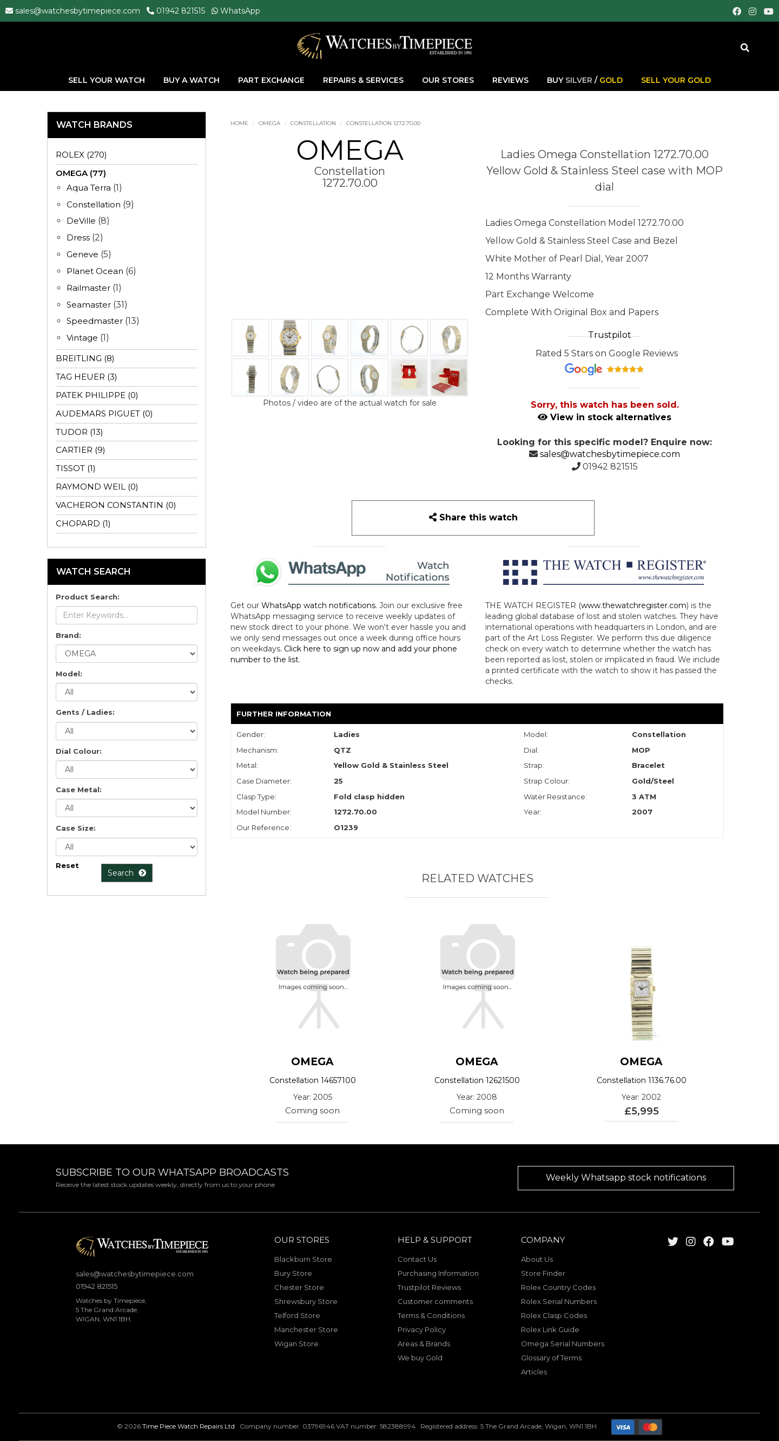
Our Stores (448, 81)
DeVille (81, 221)
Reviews (510, 81)
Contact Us (417, 1259)
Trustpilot (609, 335)
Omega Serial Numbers (562, 1343)
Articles (534, 1371)
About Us (537, 1259)
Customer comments (435, 1301)
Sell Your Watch (107, 81)
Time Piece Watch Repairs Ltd (188, 1427)
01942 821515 (180, 11)
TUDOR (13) (79, 432)
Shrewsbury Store (306, 1301)
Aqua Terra (89, 187)
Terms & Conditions (431, 1315)
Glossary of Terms (551, 1357)
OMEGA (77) (81, 173)
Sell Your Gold (676, 81)
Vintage (82, 337)
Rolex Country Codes (558, 1287)
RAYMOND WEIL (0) (97, 486)
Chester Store (299, 1287)
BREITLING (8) (85, 358)
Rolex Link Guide (550, 1329)
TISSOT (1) (76, 468)
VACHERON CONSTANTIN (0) (116, 505)
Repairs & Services (364, 81)
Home (239, 123)
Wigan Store (296, 1343)
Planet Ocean (95, 271)
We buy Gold (420, 1357)
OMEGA (269, 123)
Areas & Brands (424, 1343)
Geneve (82, 254)
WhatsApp (240, 11)
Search (127, 873)
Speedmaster (95, 321)
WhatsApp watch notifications (318, 605)
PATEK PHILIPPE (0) (97, 395)
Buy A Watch (192, 81)
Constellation (313, 123)
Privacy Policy (422, 1329)
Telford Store (297, 1315)
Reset (67, 865)
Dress (78, 237)
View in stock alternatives (604, 417)
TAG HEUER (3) (86, 376)
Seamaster (89, 304)
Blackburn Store (303, 1259)
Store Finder (543, 1273)
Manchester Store (306, 1329)
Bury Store (293, 1273)
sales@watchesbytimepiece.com (77, 11)
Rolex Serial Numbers (559, 1301)
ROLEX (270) (81, 154)
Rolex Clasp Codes (554, 1315)
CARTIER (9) (80, 450)
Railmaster (88, 288)
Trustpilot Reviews (429, 1287)
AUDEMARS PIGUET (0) (104, 413)
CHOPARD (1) (83, 523)
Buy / (585, 81)
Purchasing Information (438, 1273)
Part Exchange (272, 81)
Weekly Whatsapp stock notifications (626, 1177)
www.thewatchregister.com (633, 605)
